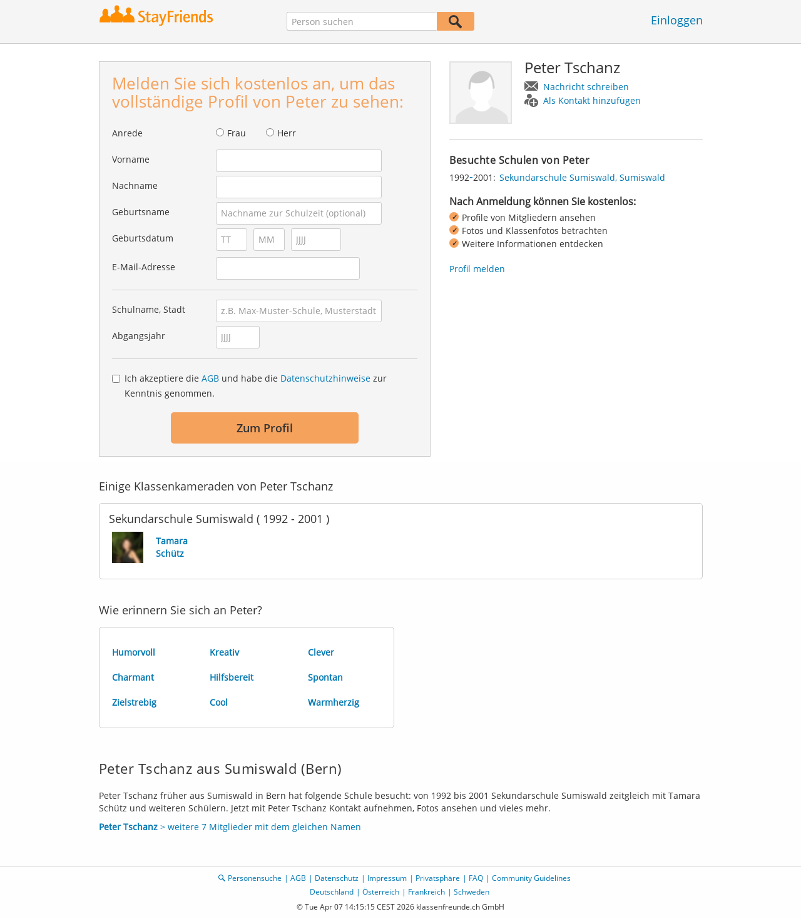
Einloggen (677, 20)
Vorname (131, 159)
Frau (236, 133)
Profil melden (477, 269)
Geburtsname (141, 212)
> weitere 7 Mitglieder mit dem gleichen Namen (230, 827)
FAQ (476, 878)
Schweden (471, 891)
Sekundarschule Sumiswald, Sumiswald (582, 177)
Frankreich (426, 891)
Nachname (135, 185)
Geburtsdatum (142, 238)
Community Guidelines (531, 878)
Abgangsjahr (138, 336)
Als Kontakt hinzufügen (592, 100)
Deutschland (332, 891)
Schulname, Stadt (148, 309)
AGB (210, 378)
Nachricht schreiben (586, 87)
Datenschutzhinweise (325, 378)
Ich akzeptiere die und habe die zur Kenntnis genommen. (256, 385)
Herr (286, 133)
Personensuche (255, 878)
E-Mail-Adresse (143, 267)
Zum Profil (265, 427)
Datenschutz (337, 878)
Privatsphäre (438, 878)
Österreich (380, 891)
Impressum (387, 878)
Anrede (127, 133)
